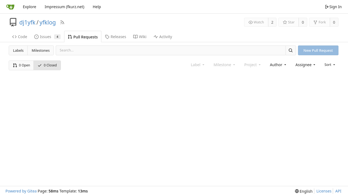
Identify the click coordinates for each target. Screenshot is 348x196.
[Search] (290, 50)
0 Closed (47, 65)
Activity (163, 36)
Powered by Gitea (21, 191)
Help (97, 6)
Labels (18, 50)
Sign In (333, 6)
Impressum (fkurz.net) (64, 6)
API (338, 191)
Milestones (41, 50)
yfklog (47, 22)
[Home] (10, 7)
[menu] (330, 64)
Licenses (324, 191)
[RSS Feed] (62, 22)
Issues (47, 36)
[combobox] (278, 64)
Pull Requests (83, 36)
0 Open (21, 65)
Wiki (140, 36)
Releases (115, 36)
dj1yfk (27, 22)
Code (19, 36)
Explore (29, 6)
